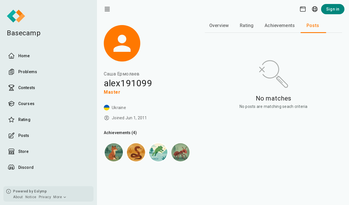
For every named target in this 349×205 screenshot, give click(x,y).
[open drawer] (107, 9)
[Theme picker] (303, 9)
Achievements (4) (120, 132)
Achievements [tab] (280, 25)
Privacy (45, 197)
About (18, 197)
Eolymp (40, 191)
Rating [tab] (246, 25)
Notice (30, 197)
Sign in (332, 9)
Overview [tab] (219, 25)
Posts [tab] (313, 25)
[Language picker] (314, 9)
